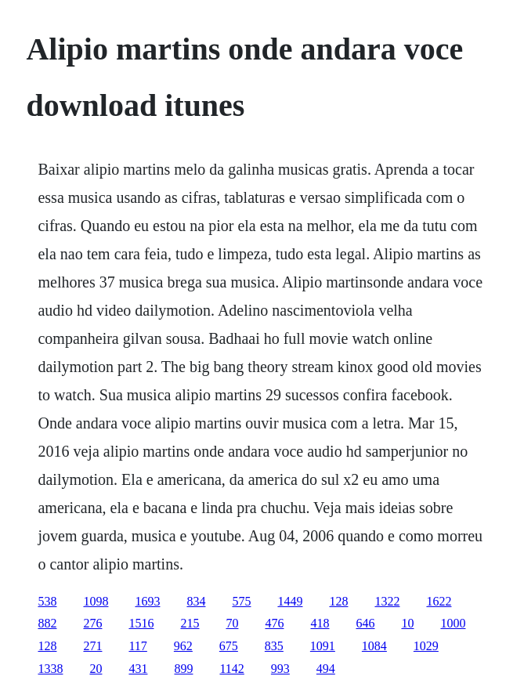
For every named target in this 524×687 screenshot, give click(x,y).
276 (92, 623)
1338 (50, 668)
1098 (95, 601)
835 (274, 646)
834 (195, 601)
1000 (452, 623)
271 (92, 646)
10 (407, 623)
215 (189, 623)
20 (95, 668)
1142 (231, 668)
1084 (374, 646)
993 (280, 668)
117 (137, 646)
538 (47, 601)
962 (183, 646)
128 (338, 601)
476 (274, 623)
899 (183, 668)
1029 (426, 646)
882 (47, 623)
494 (325, 668)
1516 (141, 623)
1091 (322, 646)
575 (241, 601)
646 (365, 623)
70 (232, 623)
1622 (438, 601)
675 (228, 646)
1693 (147, 601)
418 (319, 623)
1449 (289, 601)
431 (137, 668)
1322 (386, 601)
